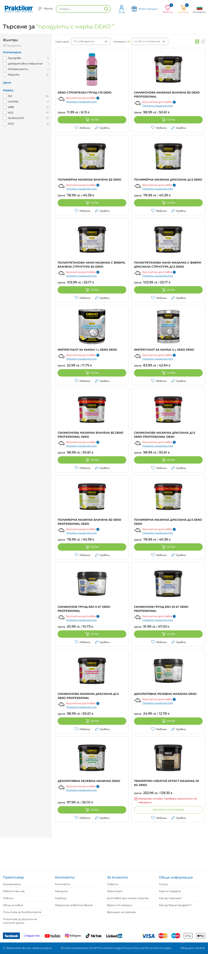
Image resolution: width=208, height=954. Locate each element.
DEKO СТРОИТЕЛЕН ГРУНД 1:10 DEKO (85, 92)
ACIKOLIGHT (16, 118)
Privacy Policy (131, 947)
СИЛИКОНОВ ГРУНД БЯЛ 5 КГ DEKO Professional (84, 609)
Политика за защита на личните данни (20, 920)
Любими (82, 128)
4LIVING (13, 101)
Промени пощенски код (81, 101)
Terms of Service (154, 947)
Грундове (14, 58)
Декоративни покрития (25, 63)
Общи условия (13, 905)
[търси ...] (83, 9)
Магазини (61, 891)
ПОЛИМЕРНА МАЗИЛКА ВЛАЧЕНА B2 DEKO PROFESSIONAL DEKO (89, 521)
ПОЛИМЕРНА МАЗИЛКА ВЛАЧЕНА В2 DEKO (89, 179)
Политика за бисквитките (22, 912)
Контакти (62, 884)
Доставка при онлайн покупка (128, 898)
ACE (10, 112)
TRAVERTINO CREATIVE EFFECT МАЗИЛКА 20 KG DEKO (166, 783)
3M (10, 96)
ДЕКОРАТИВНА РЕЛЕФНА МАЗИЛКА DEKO (165, 694)
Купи (92, 120)
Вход (122, 9)
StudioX (200, 947)
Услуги (163, 884)
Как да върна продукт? (175, 905)
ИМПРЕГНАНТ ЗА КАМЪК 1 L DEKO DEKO (87, 349)
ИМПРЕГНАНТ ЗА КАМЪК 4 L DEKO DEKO (164, 349)
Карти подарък (170, 891)
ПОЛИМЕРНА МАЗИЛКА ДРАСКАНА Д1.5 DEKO (168, 179)
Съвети (112, 884)
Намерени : (121, 41)
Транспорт (115, 891)
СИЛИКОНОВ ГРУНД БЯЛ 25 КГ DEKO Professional (161, 609)
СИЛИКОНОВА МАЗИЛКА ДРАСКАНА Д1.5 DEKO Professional (88, 696)
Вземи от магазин (119, 905)
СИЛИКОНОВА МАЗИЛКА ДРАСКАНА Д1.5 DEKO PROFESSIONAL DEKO (164, 434)
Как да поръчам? (170, 898)
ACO (11, 123)
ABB (11, 107)
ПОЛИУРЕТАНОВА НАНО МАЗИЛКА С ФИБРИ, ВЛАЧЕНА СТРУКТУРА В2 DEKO (91, 264)
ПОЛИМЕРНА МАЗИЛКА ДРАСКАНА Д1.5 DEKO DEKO (168, 521)
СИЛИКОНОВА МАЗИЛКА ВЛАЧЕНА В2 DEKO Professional (167, 94)
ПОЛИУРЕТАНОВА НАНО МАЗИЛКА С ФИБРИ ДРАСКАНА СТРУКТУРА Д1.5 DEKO (167, 264)
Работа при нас (14, 891)
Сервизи (60, 898)
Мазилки (13, 74)
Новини (8, 898)
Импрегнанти (18, 69)
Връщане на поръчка (121, 912)
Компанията (12, 884)
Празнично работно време (74, 905)
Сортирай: (62, 41)
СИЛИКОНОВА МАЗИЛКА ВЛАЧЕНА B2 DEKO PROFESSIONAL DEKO (90, 434)
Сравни (102, 128)
